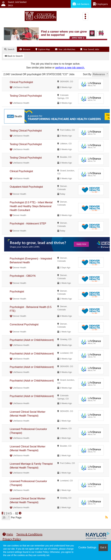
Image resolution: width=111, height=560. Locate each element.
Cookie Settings (87, 547)
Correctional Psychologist (24, 324)
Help (8, 534)
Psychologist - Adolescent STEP (28, 223)
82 (16, 513)
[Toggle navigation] (85, 16)
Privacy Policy (12, 539)
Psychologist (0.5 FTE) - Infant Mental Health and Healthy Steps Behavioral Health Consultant (31, 206)
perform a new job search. (70, 67)
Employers (100, 4)
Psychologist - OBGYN (23, 275)
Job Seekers (81, 4)
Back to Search (14, 56)
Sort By (87, 74)
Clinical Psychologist (21, 82)
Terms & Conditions (29, 534)
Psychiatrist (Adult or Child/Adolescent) (32, 340)
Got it (103, 547)
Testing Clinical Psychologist (26, 95)
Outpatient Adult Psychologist (26, 186)
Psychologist (17, 291)
